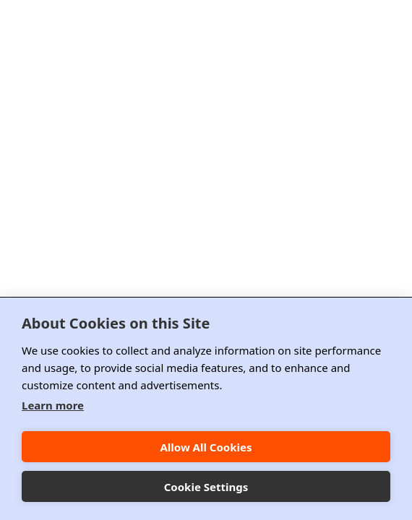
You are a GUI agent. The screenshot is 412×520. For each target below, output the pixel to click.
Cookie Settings (206, 487)
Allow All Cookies (206, 447)
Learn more (53, 405)
